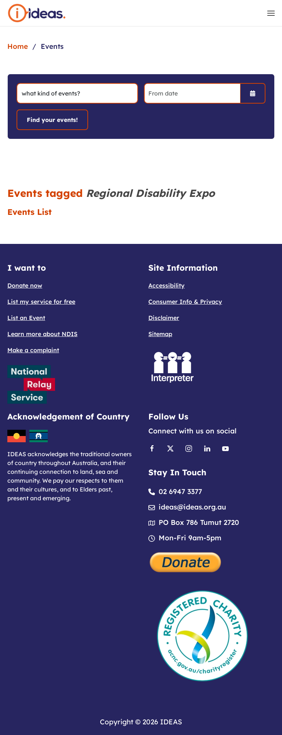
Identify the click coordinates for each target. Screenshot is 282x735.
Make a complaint (33, 350)
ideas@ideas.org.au (192, 506)
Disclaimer (163, 317)
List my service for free (41, 301)
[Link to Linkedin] (207, 447)
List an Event (26, 317)
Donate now (24, 285)
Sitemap (160, 334)
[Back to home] (36, 13)
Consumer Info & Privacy (185, 301)
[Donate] (185, 561)
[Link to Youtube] (225, 447)
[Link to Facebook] (152, 447)
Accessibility (166, 285)
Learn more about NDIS (42, 334)
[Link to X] (170, 447)
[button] (271, 13)
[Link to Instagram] (188, 447)
